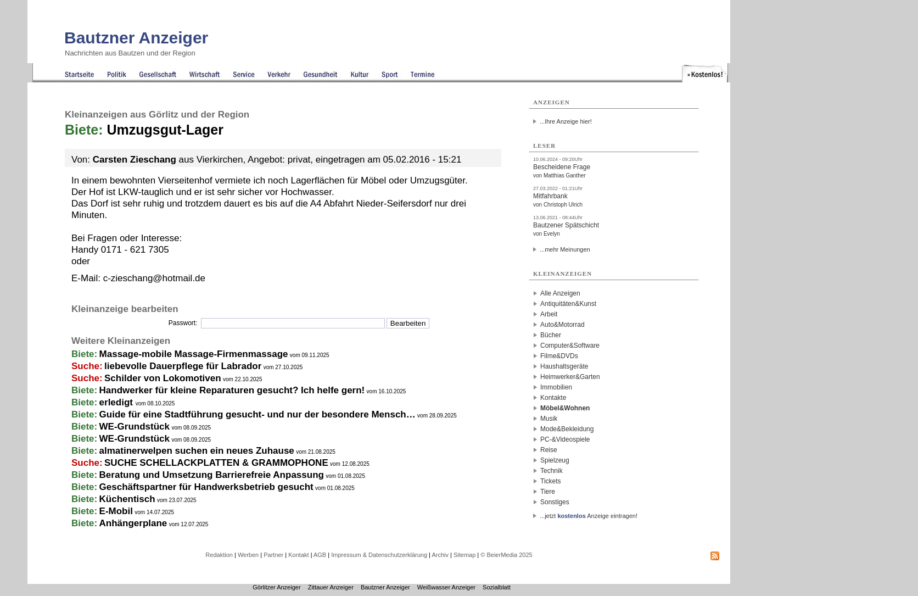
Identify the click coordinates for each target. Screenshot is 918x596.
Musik (548, 418)
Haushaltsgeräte (564, 366)
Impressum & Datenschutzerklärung (379, 555)
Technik (551, 471)
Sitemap (464, 555)
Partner (273, 555)
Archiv (440, 555)
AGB (320, 555)
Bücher (550, 335)
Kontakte (553, 397)
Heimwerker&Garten (570, 377)
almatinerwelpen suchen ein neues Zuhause (196, 450)
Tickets (550, 481)
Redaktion (219, 555)
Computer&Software (570, 345)
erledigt (117, 402)
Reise (548, 450)
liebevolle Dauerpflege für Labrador (182, 366)
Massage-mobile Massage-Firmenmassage (193, 354)
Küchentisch (127, 499)
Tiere (547, 491)
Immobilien (556, 387)
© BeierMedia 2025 (506, 555)
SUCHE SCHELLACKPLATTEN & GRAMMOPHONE (216, 463)
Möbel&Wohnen (565, 408)
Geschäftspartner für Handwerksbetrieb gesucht (206, 487)
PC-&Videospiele (565, 439)
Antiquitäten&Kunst (568, 304)
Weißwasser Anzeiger (446, 587)
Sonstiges (554, 502)
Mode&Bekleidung (567, 429)
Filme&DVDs (559, 356)
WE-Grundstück (134, 426)
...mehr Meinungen (565, 249)
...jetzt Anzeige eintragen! (588, 516)
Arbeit (548, 314)
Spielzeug (554, 460)
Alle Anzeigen (560, 293)
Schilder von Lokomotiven (162, 378)
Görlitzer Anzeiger (276, 587)
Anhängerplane (133, 523)
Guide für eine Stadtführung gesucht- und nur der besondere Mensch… (257, 414)
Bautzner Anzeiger (136, 38)
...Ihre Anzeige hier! (566, 121)
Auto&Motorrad (562, 324)
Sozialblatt (497, 587)
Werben (248, 555)
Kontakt (298, 555)
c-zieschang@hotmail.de (154, 278)
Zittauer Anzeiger (331, 587)
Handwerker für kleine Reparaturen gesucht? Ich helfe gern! (232, 390)
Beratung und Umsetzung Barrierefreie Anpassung (211, 475)
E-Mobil (116, 511)
